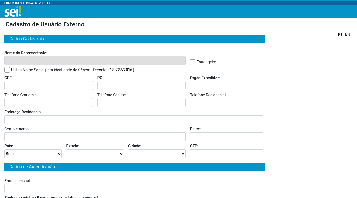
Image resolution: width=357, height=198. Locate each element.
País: (8, 146)
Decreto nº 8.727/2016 (112, 70)
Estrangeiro (206, 62)
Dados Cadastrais (25, 39)
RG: (100, 78)
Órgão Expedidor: (205, 78)
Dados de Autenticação (31, 166)
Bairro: (195, 129)
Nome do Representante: (25, 53)
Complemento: (16, 129)
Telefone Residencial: (208, 95)
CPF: (8, 78)
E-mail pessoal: (17, 180)
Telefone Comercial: (21, 95)
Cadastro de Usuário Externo (45, 24)
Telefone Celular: (111, 95)
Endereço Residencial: (23, 112)
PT (340, 34)
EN (347, 34)
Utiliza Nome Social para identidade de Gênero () (72, 70)
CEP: (194, 146)
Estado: (72, 146)
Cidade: (134, 146)
